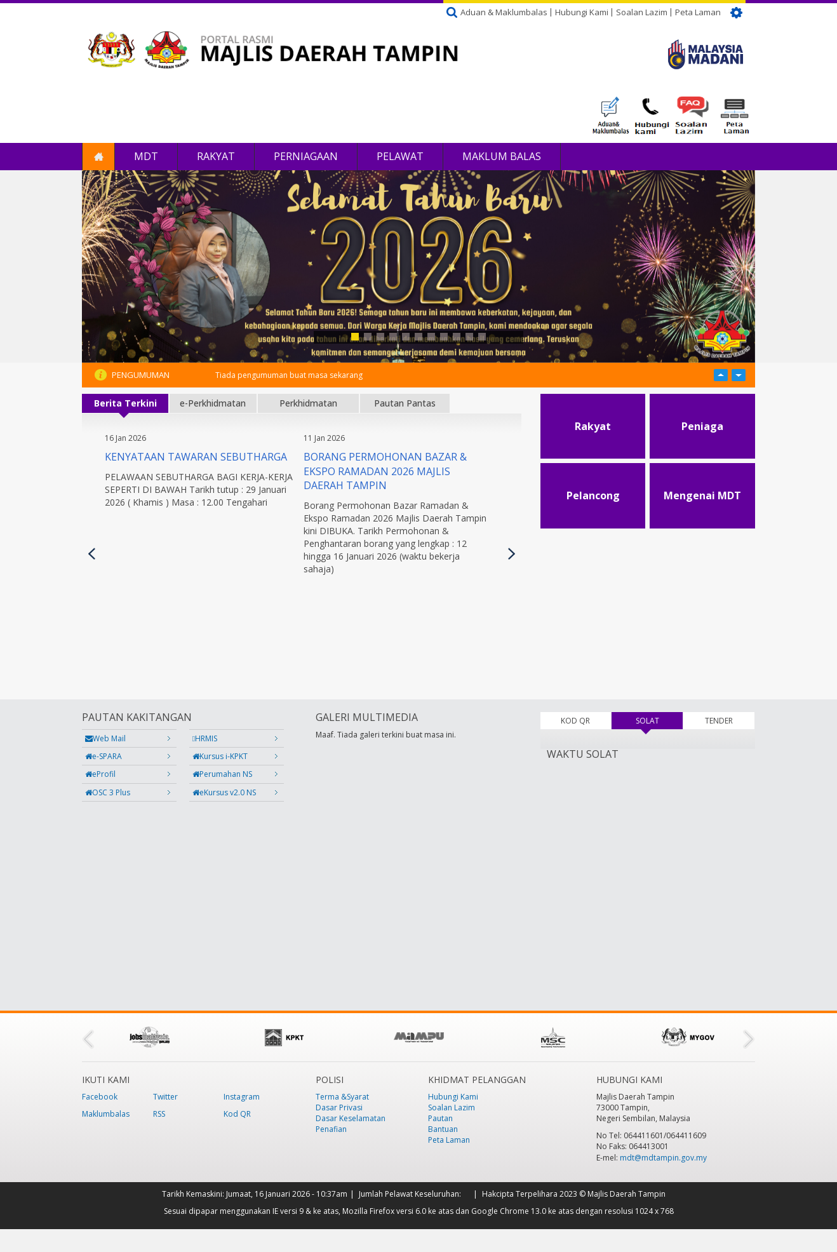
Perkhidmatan (308, 403)
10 (469, 336)
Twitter (165, 1096)
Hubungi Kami (581, 12)
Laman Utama (98, 156)
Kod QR (237, 1113)
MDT (146, 156)
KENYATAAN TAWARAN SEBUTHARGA (196, 457)
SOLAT (659, 720)
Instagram (242, 1096)
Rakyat (216, 156)
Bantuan (443, 1129)
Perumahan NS (222, 774)
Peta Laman (698, 12)
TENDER (719, 720)
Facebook (99, 1096)
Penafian (331, 1129)
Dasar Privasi (339, 1107)
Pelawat (400, 156)
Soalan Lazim (641, 12)
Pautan (440, 1118)
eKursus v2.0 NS (224, 792)
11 (482, 336)
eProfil (100, 774)
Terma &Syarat (342, 1096)
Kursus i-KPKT (220, 756)
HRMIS (204, 738)
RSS (159, 1113)
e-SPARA (103, 756)
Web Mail (105, 738)
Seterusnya (511, 554)
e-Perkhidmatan (213, 403)
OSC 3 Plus (107, 792)
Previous (91, 554)
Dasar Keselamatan (350, 1118)
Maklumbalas (106, 1113)
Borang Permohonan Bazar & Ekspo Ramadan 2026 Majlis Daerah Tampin (385, 471)
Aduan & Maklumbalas (503, 12)
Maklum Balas (501, 156)
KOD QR (575, 720)
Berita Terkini (125, 403)
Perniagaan (306, 156)
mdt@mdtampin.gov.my (663, 1157)
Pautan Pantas (405, 403)
